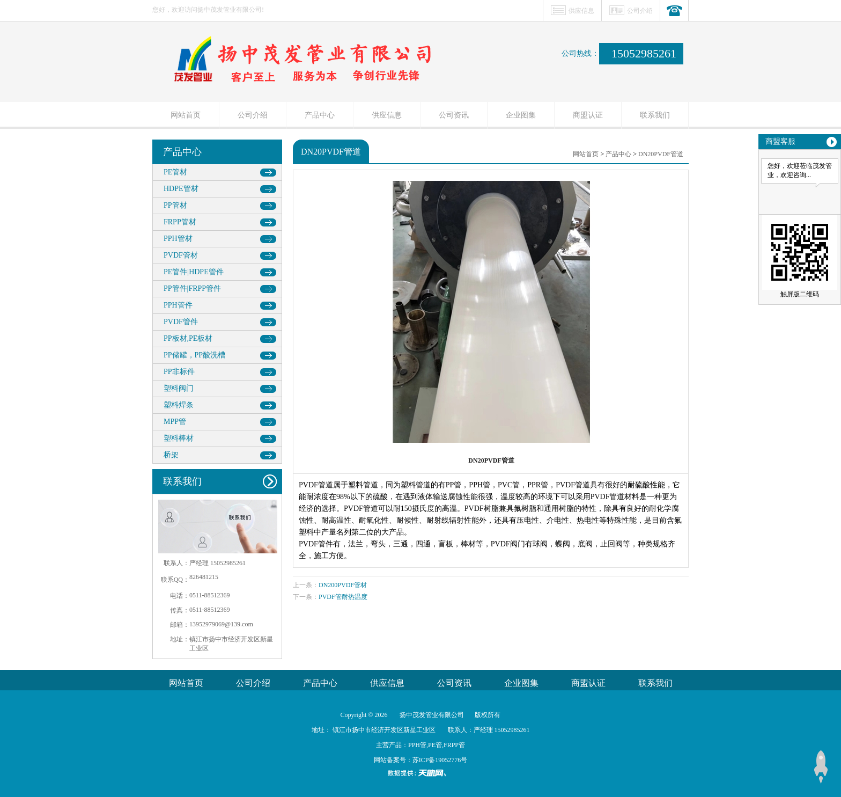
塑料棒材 (179, 438)
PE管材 (175, 172)
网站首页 (186, 115)
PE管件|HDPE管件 (194, 272)
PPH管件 (178, 305)
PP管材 (175, 205)
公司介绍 (640, 10)
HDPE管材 (181, 189)
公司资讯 (454, 115)
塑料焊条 (179, 405)
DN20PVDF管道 (660, 154)
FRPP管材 (180, 222)
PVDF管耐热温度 (343, 597)
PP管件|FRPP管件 (192, 288)
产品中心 (320, 115)
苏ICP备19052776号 (440, 760)
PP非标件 (179, 372)
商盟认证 (588, 115)
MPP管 (175, 422)
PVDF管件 (181, 322)
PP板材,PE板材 (188, 338)
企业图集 (521, 115)
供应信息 (581, 10)
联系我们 (655, 115)
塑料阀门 (179, 388)
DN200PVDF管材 (343, 585)
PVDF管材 (181, 255)
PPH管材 (178, 239)
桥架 (171, 455)
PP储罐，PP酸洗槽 (194, 355)
